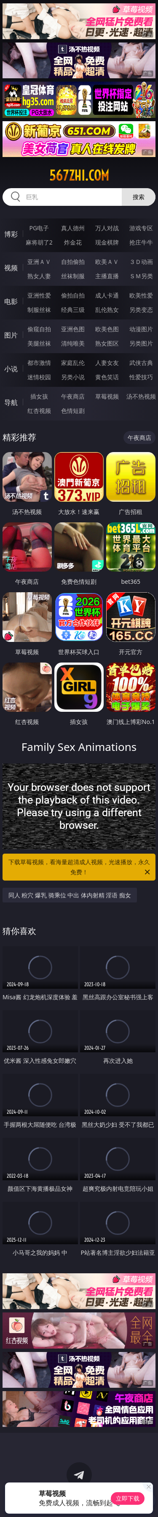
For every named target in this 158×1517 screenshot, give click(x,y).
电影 (11, 301)
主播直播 (107, 276)
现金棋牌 (107, 242)
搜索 (139, 197)
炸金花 (73, 242)
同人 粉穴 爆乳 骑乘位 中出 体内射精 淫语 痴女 (69, 895)
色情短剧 (73, 411)
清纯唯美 (73, 343)
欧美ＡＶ (107, 262)
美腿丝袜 (39, 343)
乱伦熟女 (107, 310)
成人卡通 (107, 295)
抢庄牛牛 (141, 242)
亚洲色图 (73, 329)
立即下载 (127, 1498)
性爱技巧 (141, 377)
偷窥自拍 (39, 329)
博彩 (11, 234)
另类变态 (141, 310)
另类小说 (73, 377)
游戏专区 (141, 228)
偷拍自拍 (73, 295)
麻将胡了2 (39, 242)
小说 (11, 368)
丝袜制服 (73, 276)
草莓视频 (107, 396)
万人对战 (107, 228)
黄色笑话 (107, 377)
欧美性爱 (141, 295)
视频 (11, 267)
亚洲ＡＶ (39, 262)
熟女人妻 (39, 276)
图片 (11, 335)
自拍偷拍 (73, 262)
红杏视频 (39, 411)
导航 (11, 402)
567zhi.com (79, 175)
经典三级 (73, 310)
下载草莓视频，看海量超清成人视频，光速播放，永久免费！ (80, 867)
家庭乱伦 (73, 363)
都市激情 (39, 363)
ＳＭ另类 (141, 276)
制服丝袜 (39, 310)
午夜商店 (73, 396)
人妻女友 (107, 363)
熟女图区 (107, 343)
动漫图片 (141, 329)
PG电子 (39, 228)
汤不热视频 (141, 396)
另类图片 (141, 343)
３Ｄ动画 (141, 262)
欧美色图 (107, 329)
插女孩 (39, 396)
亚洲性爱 (39, 295)
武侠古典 (141, 363)
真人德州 (73, 228)
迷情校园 (39, 377)
